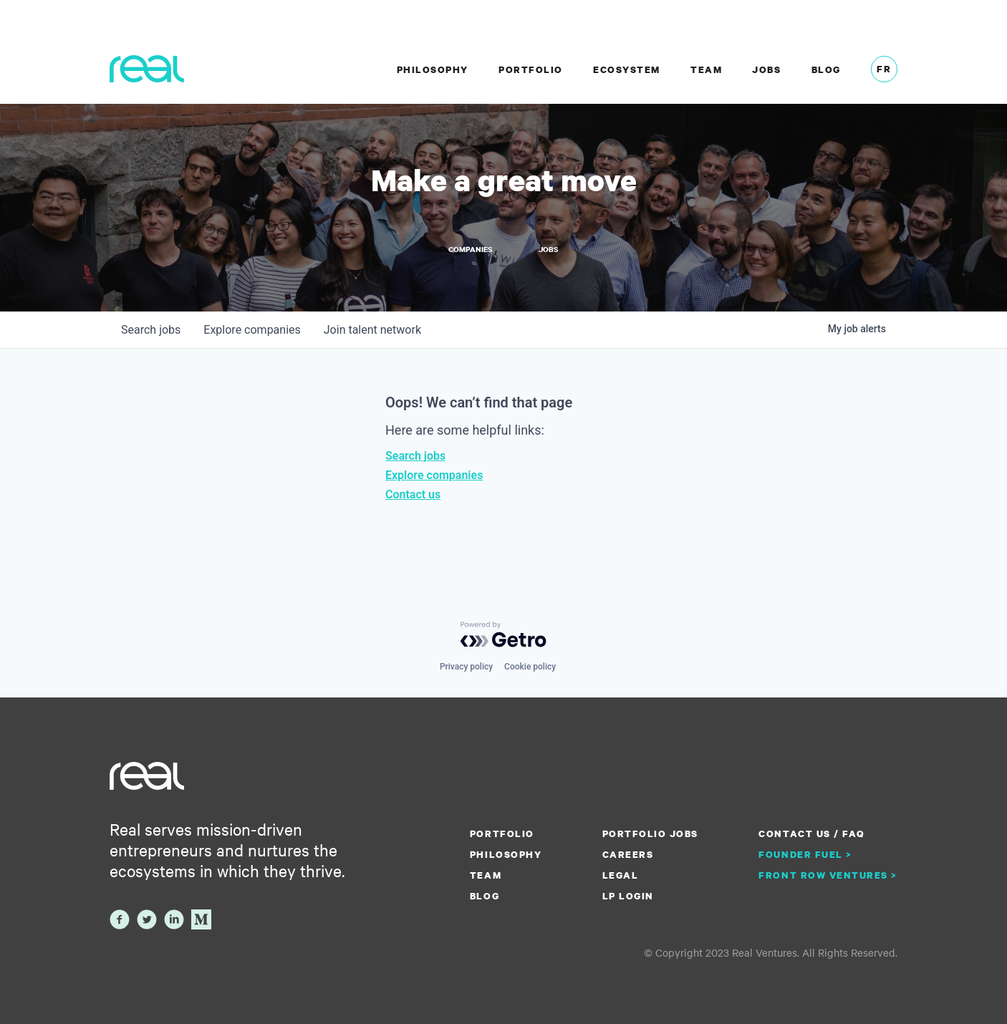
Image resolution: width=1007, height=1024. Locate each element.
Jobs (766, 69)
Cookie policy (530, 667)
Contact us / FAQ (811, 833)
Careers (628, 854)
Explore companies (434, 475)
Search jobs (415, 456)
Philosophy (432, 69)
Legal (620, 875)
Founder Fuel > (805, 854)
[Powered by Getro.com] (503, 634)
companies (251, 330)
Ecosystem (626, 69)
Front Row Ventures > (827, 875)
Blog (826, 69)
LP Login (628, 895)
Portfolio (530, 69)
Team (706, 69)
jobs (150, 330)
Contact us (412, 494)
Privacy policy (466, 667)
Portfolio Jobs (650, 833)
